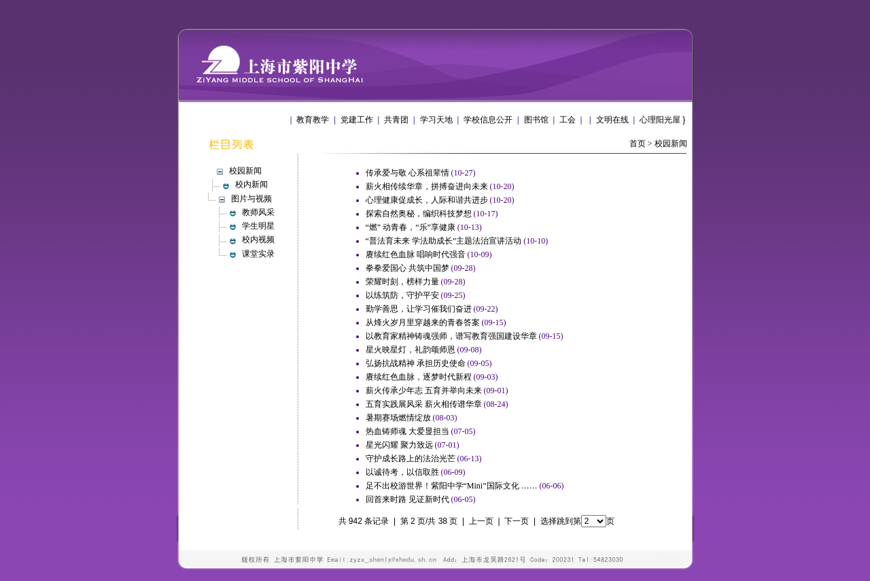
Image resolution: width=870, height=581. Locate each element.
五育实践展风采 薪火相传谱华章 (424, 404)
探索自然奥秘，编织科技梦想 (419, 213)
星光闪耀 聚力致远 (399, 445)
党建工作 (357, 119)
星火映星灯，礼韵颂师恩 (410, 349)
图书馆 (536, 119)
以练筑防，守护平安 (402, 295)
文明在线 (612, 119)
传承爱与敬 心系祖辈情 (407, 173)
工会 (567, 119)
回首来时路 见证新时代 (407, 499)
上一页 (481, 521)
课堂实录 (258, 254)
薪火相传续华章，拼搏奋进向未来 (427, 186)
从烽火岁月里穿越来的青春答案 (423, 322)
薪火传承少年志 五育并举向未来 (424, 390)
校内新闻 (251, 184)
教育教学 (312, 119)
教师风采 (258, 212)
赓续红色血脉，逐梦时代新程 (419, 377)
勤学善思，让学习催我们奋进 (419, 309)
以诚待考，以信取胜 (402, 472)
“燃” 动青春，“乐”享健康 (410, 227)
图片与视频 (251, 198)
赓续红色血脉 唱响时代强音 (416, 254)
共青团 (396, 119)
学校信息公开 (488, 119)
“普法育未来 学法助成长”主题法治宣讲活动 (444, 241)
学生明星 (258, 226)
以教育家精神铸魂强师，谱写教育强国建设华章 (451, 336)
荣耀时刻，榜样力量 (402, 281)
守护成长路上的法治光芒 (410, 458)
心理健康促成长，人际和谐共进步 (427, 200)
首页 (637, 143)
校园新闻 (671, 143)
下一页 (516, 521)
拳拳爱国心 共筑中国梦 (407, 268)
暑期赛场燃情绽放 (398, 417)
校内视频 (258, 239)
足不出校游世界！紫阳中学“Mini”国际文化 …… (452, 486)
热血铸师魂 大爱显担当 (407, 431)
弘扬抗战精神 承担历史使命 (416, 363)
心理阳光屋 (660, 119)
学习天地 (436, 119)
